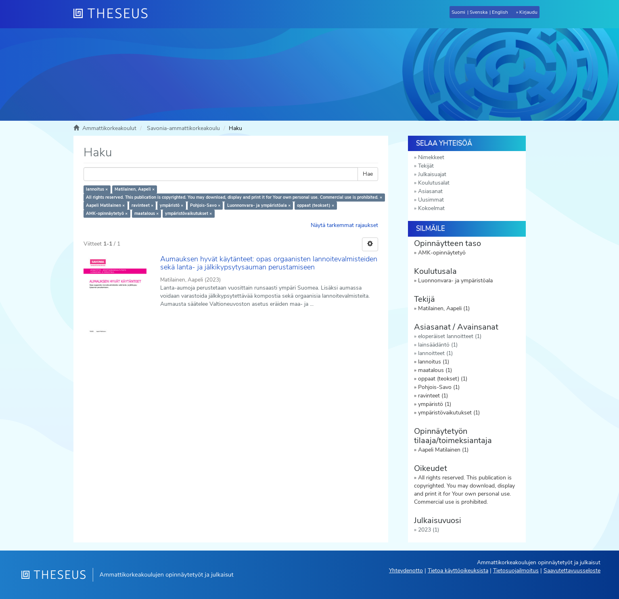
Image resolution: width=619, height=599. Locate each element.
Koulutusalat (434, 183)
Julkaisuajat (432, 174)
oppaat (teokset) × (315, 205)
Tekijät (426, 166)
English (500, 12)
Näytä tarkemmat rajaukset (344, 225)
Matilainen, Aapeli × (135, 189)
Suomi (458, 12)
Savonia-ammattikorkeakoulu (183, 128)
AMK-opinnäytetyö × (107, 213)
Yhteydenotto (406, 570)
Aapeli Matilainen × (105, 205)
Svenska (478, 12)
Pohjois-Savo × (205, 205)
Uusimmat (431, 200)
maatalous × (146, 213)
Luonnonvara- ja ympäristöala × (259, 205)
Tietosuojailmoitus (516, 570)
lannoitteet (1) (435, 353)
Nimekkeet (431, 157)
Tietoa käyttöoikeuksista (458, 570)
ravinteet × (142, 205)
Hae (368, 174)
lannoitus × (97, 189)
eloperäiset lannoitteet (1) (449, 336)
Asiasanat (430, 191)
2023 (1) (428, 530)
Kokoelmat (431, 208)
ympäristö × (171, 205)
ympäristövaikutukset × (188, 213)
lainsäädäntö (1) (438, 345)
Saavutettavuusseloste (572, 570)
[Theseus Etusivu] (113, 14)
